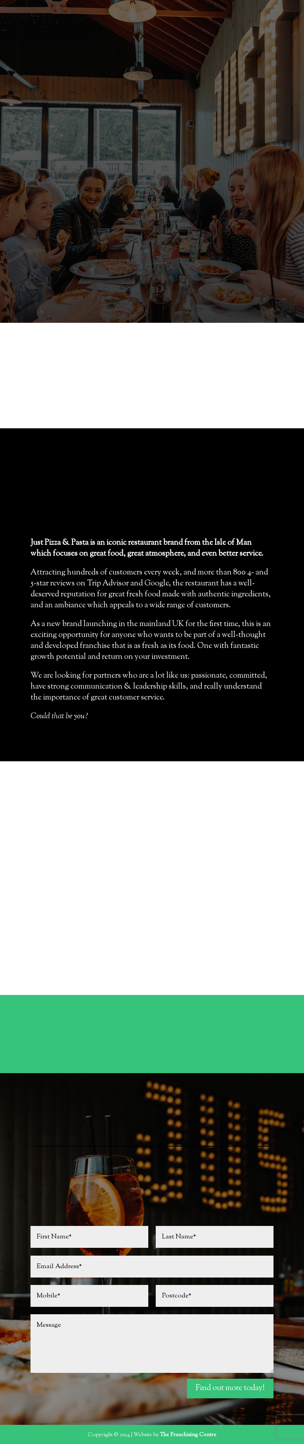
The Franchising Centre (188, 1435)
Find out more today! (230, 1388)
